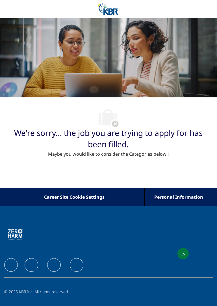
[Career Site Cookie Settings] (74, 197)
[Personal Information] (179, 197)
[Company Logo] (108, 8)
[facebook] (11, 265)
